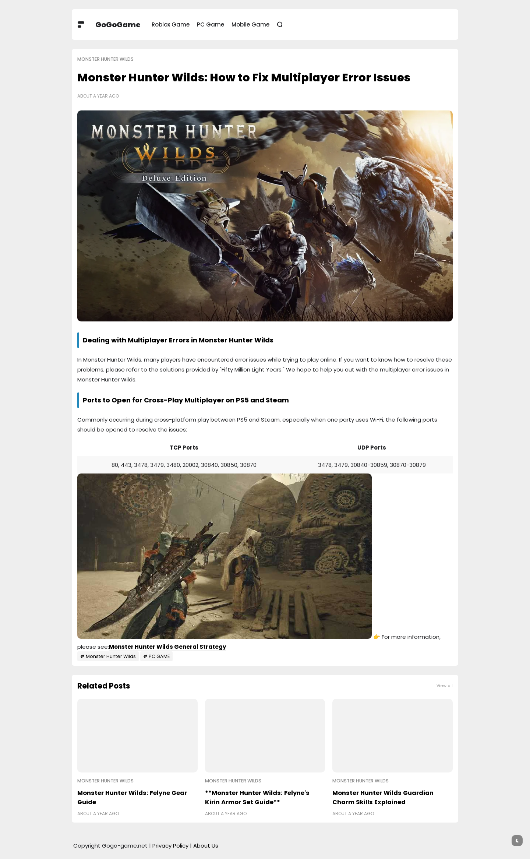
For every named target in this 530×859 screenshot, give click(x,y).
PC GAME (159, 656)
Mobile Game (250, 24)
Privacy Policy (170, 845)
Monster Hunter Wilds (105, 59)
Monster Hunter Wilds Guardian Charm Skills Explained (383, 797)
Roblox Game (171, 24)
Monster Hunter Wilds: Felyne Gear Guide (132, 797)
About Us (205, 845)
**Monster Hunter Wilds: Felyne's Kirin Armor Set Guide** (257, 797)
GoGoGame (118, 25)
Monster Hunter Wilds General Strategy (167, 647)
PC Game (210, 24)
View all (445, 686)
